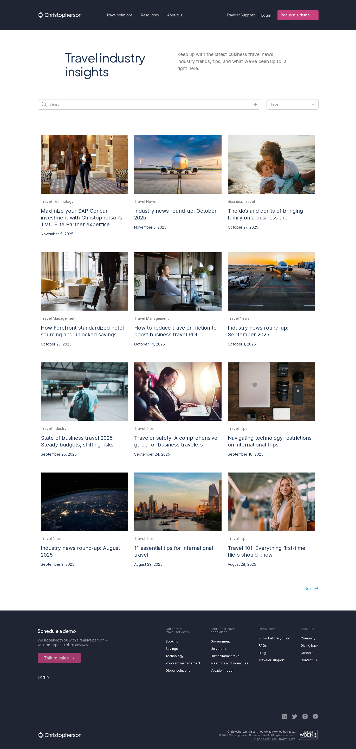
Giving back (310, 645)
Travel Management (58, 318)
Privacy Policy (286, 738)
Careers (307, 653)
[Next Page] (309, 588)
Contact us (309, 660)
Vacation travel (222, 670)
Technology (175, 656)
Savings (172, 649)
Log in (266, 15)
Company (308, 638)
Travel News (145, 201)
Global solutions (178, 670)
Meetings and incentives (229, 663)
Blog (262, 653)
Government (220, 641)
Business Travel (241, 201)
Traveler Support (240, 14)
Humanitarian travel (225, 656)
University (218, 649)
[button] (119, 15)
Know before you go (274, 638)
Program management (183, 663)
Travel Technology (57, 201)
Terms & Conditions (264, 738)
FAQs (263, 645)
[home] (59, 15)
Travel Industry (54, 428)
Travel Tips (144, 428)
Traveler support (271, 660)
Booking (172, 641)
